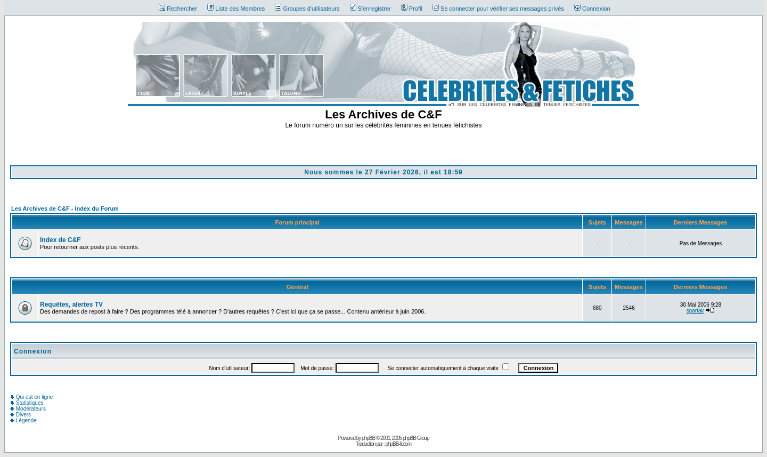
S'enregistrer (370, 8)
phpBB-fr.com (398, 444)
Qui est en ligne (31, 397)
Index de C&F (60, 240)
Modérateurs (28, 409)
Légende (23, 420)
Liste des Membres (236, 8)
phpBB (368, 438)
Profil (411, 8)
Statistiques (26, 403)
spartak (695, 311)
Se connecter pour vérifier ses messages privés (498, 8)
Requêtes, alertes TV (71, 304)
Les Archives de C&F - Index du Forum (65, 208)
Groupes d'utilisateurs (307, 8)
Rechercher (178, 8)
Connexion (592, 8)
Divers (20, 415)
